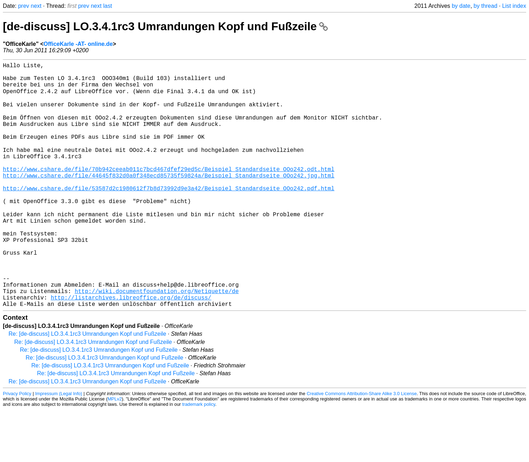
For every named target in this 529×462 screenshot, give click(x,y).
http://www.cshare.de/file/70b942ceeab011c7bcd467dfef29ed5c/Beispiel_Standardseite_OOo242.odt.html (168, 192)
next (36, 6)
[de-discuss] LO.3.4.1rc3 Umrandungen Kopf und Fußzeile (165, 26)
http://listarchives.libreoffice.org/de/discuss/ (131, 348)
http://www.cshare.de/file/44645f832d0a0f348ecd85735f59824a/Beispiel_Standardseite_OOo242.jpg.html (168, 199)
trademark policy (198, 456)
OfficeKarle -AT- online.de (77, 44)
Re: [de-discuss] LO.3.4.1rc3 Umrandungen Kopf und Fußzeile (87, 386)
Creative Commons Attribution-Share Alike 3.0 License (362, 445)
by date (461, 6)
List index (514, 6)
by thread (485, 6)
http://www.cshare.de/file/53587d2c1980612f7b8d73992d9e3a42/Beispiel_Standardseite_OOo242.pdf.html (168, 215)
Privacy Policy (17, 445)
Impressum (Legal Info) (58, 445)
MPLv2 (115, 451)
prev (23, 6)
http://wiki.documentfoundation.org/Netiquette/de (157, 340)
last (107, 6)
